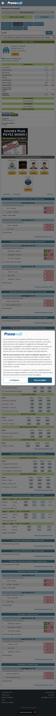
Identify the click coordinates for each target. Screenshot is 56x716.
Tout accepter (40, 380)
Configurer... (15, 380)
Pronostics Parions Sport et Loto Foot (15, 3)
